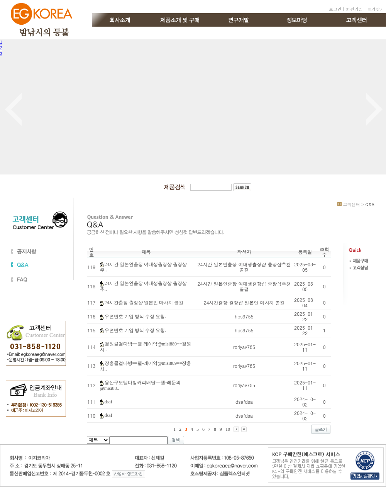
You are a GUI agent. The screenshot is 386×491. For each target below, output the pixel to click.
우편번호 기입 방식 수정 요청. (135, 316)
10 (227, 429)
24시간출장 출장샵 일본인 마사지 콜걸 (144, 302)
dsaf (108, 402)
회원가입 (354, 9)
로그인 (335, 9)
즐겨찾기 (375, 9)
